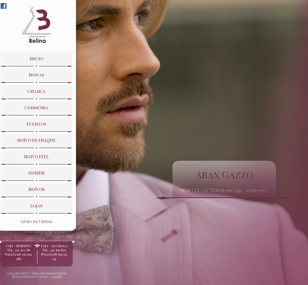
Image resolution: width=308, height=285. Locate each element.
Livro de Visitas (36, 221)
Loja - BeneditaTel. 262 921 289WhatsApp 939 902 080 (18, 254)
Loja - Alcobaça (54, 252)
